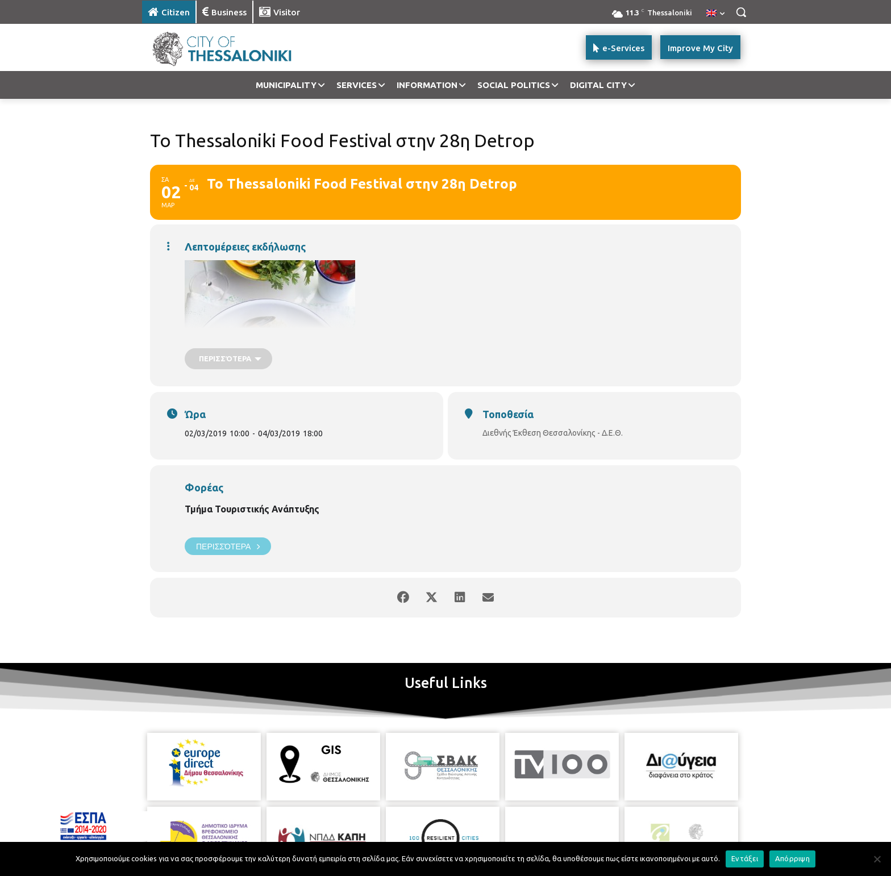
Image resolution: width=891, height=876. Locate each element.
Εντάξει (744, 858)
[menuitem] (715, 13)
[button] (741, 12)
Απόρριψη (792, 858)
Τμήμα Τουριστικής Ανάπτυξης (252, 509)
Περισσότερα (228, 546)
